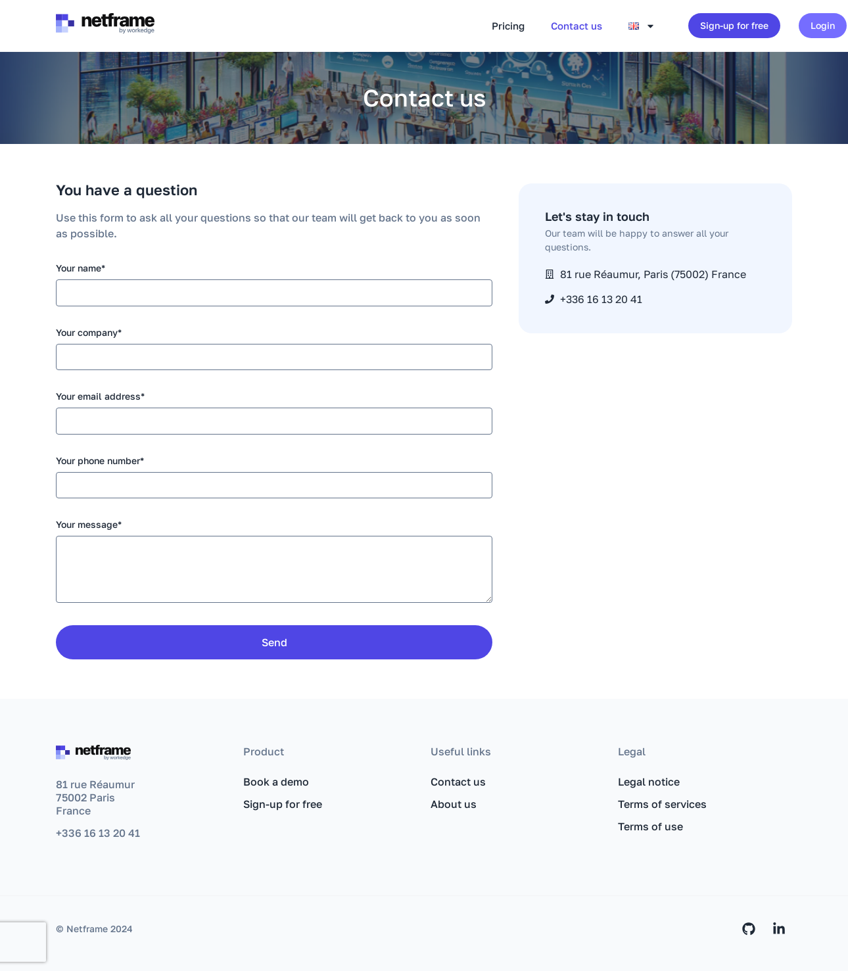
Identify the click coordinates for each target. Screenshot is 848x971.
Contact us (576, 26)
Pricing (508, 26)
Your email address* (100, 397)
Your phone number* (100, 461)
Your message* (89, 525)
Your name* (80, 268)
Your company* (89, 333)
